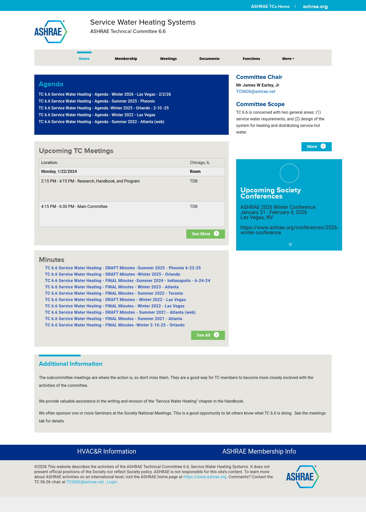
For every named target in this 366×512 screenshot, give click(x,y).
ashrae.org (315, 6)
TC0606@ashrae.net (255, 91)
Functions (251, 58)
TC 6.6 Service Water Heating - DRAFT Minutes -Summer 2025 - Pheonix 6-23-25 (123, 268)
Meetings (168, 58)
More (287, 58)
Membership (126, 58)
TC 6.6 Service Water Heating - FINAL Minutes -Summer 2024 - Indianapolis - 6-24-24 (127, 280)
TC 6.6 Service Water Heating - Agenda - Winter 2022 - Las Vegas (97, 114)
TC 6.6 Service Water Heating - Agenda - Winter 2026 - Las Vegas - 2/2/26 (105, 94)
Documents (210, 58)
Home (84, 58)
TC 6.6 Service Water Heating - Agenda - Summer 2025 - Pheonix (97, 101)
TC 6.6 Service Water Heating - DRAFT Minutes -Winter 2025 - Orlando (112, 274)
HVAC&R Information (106, 451)
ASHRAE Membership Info (259, 451)
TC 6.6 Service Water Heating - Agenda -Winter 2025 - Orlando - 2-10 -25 (104, 108)
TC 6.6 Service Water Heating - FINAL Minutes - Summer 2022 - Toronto (114, 293)
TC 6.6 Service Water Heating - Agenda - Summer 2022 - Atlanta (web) (101, 121)
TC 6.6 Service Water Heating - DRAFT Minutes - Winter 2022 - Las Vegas (115, 299)
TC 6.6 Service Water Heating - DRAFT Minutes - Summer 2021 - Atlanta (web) (120, 312)
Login (112, 482)
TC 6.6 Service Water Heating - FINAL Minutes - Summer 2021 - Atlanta (113, 318)
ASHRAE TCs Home (270, 6)
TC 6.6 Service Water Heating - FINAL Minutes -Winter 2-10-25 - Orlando (115, 325)
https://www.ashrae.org (205, 476)
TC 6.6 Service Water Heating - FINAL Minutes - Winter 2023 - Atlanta (112, 287)
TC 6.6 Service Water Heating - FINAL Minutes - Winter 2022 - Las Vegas (115, 306)
